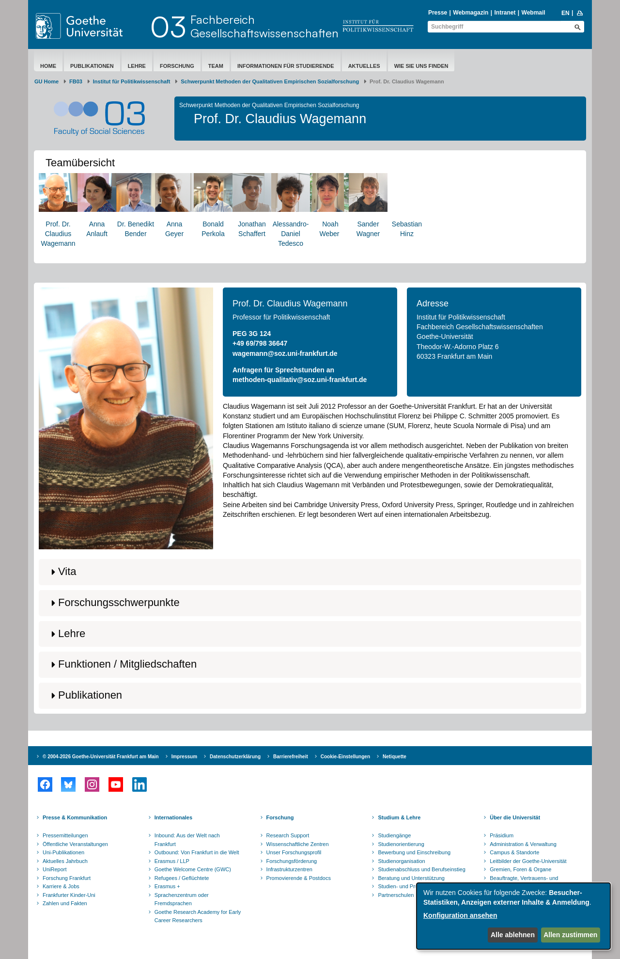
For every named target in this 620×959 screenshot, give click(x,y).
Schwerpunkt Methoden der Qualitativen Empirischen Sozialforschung (270, 81)
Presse (437, 12)
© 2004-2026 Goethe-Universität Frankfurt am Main (101, 756)
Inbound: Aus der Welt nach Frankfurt (187, 839)
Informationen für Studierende (285, 66)
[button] (310, 572)
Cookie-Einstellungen (345, 756)
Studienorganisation (401, 861)
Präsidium (501, 835)
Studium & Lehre (399, 817)
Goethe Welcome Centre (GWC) (193, 869)
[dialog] (513, 916)
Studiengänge (394, 835)
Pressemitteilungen (65, 835)
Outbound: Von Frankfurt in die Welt (197, 852)
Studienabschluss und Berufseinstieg (421, 869)
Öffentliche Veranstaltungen (75, 844)
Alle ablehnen (513, 935)
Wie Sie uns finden (421, 66)
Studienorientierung (401, 844)
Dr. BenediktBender (135, 205)
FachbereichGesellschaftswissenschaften (264, 26)
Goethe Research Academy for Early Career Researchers (198, 916)
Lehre (137, 66)
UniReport (55, 869)
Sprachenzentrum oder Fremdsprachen (182, 899)
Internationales (173, 817)
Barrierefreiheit (290, 756)
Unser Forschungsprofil (294, 852)
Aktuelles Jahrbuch (65, 861)
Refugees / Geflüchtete (182, 878)
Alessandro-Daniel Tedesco (290, 210)
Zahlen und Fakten (65, 903)
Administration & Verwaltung (523, 844)
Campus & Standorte (514, 852)
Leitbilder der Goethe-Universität (528, 861)
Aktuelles (364, 66)
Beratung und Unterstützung (411, 878)
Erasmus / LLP (172, 861)
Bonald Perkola (213, 205)
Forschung (177, 66)
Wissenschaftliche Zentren (297, 844)
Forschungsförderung (291, 861)
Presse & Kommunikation (75, 817)
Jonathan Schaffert (251, 205)
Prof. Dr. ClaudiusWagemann (58, 210)
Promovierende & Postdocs (298, 878)
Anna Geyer (174, 205)
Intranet (504, 12)
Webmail (533, 12)
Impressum (184, 756)
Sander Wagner (368, 205)
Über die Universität (515, 817)
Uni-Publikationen (63, 852)
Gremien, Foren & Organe (520, 869)
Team (215, 66)
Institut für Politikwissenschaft (131, 81)
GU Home (46, 81)
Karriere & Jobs (61, 886)
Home (48, 66)
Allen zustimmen (570, 935)
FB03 (75, 81)
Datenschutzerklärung (235, 756)
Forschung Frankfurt (67, 878)
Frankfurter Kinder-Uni (69, 895)
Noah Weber (329, 205)
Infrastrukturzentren (289, 869)
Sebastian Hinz (407, 205)
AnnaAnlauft (97, 205)
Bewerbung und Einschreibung (414, 852)
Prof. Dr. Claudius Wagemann (289, 303)
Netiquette (394, 756)
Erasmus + (167, 886)
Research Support (288, 835)
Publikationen (92, 66)
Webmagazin (470, 12)
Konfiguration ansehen (460, 915)
